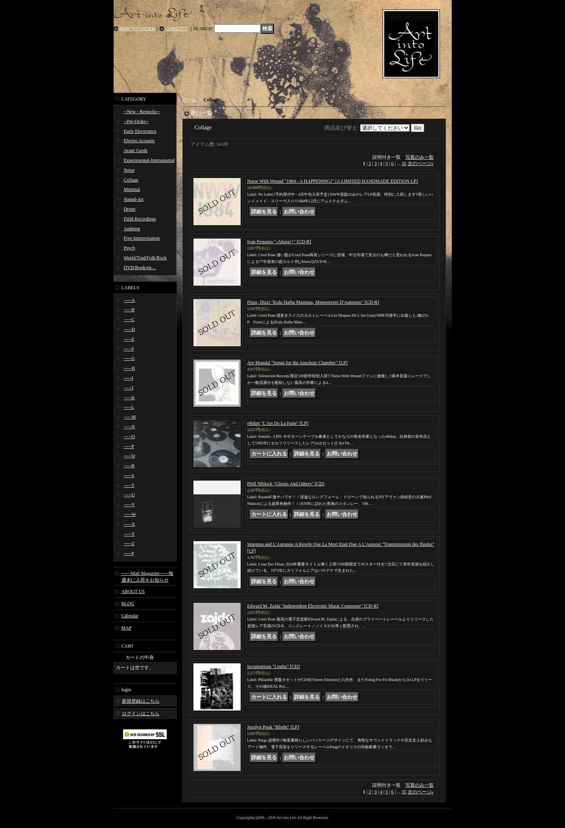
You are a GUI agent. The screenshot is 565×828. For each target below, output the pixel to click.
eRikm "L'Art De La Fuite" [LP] (278, 423)
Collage (131, 180)
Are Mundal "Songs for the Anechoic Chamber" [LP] (297, 362)
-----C (129, 319)
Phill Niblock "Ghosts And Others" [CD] (285, 484)
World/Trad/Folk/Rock (145, 258)
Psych (129, 248)
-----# (129, 553)
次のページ (421, 163)
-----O (129, 436)
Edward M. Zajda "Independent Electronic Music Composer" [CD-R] (313, 606)
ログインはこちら (141, 713)
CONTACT (177, 28)
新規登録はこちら (141, 701)
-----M (130, 417)
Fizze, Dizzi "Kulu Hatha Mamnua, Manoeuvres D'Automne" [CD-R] (313, 302)
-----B (129, 309)
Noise (129, 170)
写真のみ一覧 (419, 157)
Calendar (129, 616)
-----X (129, 524)
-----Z (129, 543)
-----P (129, 446)
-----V (129, 504)
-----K (129, 397)
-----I (128, 378)
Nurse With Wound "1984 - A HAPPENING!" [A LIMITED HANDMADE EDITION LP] (332, 181)
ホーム (189, 100)
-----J (129, 388)
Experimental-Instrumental (149, 160)
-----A (129, 300)
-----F (129, 349)
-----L (129, 407)
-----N (129, 427)
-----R (129, 465)
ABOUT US (133, 591)
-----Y (129, 534)
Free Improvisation (142, 238)
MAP (126, 628)
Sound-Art (134, 199)
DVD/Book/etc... (140, 267)
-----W (130, 514)
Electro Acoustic (139, 140)
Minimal (132, 189)
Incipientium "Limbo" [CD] (273, 666)
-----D (129, 329)
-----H (129, 368)
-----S (129, 475)
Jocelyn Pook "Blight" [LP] (273, 727)
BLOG (127, 603)
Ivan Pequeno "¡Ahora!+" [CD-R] (279, 241)
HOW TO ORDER (137, 28)
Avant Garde (136, 150)
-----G (129, 358)
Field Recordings (140, 219)
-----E (129, 339)
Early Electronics (140, 131)
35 (404, 163)
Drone (130, 209)
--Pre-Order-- (136, 121)
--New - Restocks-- (142, 111)
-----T (129, 485)
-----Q (129, 456)
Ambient (132, 228)
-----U (129, 495)
